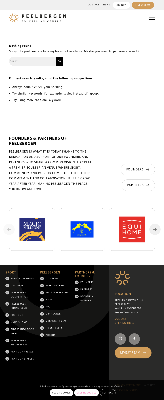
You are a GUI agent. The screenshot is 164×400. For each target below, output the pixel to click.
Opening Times (124, 323)
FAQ (48, 306)
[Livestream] (133, 352)
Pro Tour (17, 315)
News (106, 4)
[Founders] (138, 169)
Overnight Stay (56, 320)
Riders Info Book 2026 (22, 331)
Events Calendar (22, 278)
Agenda (121, 5)
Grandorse (53, 313)
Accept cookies (61, 393)
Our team (52, 278)
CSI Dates (17, 285)
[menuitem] (93, 5)
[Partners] (138, 185)
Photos (50, 335)
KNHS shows (19, 322)
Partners (86, 289)
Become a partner (86, 298)
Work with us (55, 285)
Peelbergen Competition (19, 294)
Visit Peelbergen (57, 292)
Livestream (142, 5)
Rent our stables (22, 358)
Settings (107, 393)
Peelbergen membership (19, 342)
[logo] (37, 18)
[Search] (36, 61)
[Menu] (150, 18)
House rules (54, 328)
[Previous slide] (9, 229)
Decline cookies (86, 393)
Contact (94, 4)
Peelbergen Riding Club (19, 305)
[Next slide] (155, 229)
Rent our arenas (22, 351)
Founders (87, 282)
